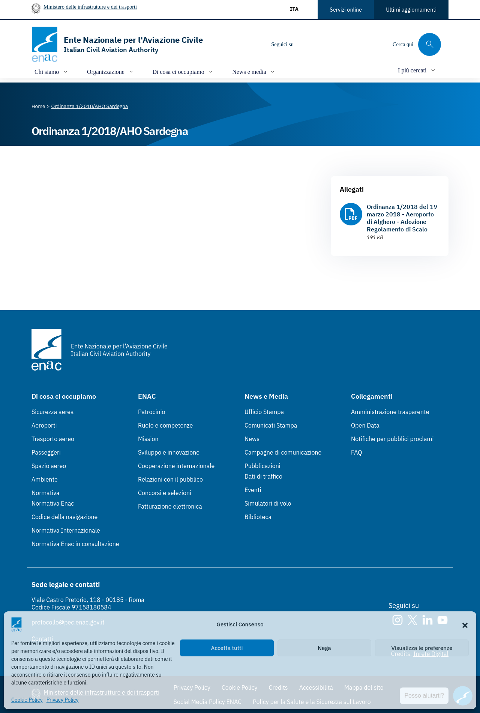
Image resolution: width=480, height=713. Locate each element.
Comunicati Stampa (270, 425)
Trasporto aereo (53, 439)
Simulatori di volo (267, 503)
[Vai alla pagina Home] (38, 106)
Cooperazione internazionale (176, 466)
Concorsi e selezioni (164, 493)
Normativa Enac (53, 503)
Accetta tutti (227, 647)
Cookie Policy (27, 699)
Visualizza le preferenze (422, 647)
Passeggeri (46, 452)
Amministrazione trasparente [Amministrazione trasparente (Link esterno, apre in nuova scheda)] (390, 412)
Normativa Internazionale (66, 530)
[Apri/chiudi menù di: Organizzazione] (111, 71)
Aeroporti (44, 425)
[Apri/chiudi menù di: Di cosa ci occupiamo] (184, 71)
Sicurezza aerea (53, 412)
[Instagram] (306, 44)
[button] (465, 624)
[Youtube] (351, 44)
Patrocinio (151, 412)
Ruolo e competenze (165, 425)
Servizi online (346, 9)
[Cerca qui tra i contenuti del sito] (417, 44)
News (252, 439)
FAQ (356, 452)
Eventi (252, 490)
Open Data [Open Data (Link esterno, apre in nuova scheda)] (365, 425)
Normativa (46, 493)
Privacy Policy (62, 699)
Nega (324, 647)
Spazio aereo (49, 466)
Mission (148, 439)
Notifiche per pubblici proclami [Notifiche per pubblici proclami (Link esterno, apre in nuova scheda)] (392, 439)
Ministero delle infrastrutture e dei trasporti (90, 7)
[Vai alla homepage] (117, 44)
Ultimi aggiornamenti (411, 9)
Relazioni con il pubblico (170, 479)
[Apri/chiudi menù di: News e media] (254, 71)
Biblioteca (258, 517)
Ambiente (45, 479)
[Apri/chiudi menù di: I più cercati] (417, 70)
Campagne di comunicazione (282, 452)
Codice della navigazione (65, 517)
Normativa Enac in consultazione (75, 544)
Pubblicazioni (262, 466)
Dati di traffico (263, 476)
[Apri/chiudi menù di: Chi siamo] (52, 71)
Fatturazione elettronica (170, 506)
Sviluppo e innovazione (169, 452)
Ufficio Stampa (264, 412)
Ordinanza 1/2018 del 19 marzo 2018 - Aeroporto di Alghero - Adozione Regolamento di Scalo (402, 218)
